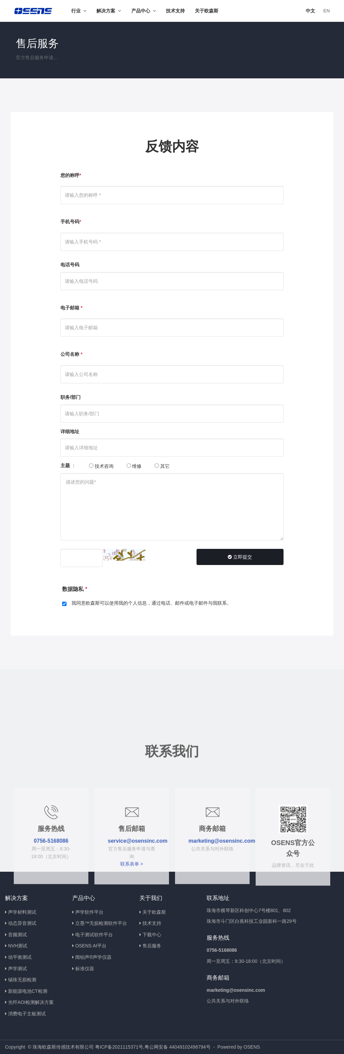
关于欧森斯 (154, 912)
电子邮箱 (71, 307)
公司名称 (71, 354)
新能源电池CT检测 (27, 991)
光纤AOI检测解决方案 (31, 1002)
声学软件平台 (89, 912)
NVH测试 (18, 945)
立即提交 (240, 557)
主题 (65, 465)
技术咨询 (101, 466)
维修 (134, 466)
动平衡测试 (20, 957)
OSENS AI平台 (90, 945)
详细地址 (69, 431)
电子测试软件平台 (94, 934)
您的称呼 (70, 175)
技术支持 (151, 923)
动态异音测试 (22, 923)
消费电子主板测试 (27, 1013)
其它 (162, 466)
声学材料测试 (22, 912)
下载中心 (151, 934)
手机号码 (70, 221)
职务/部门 (70, 397)
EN (326, 10)
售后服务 (151, 945)
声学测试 (17, 968)
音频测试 (17, 934)
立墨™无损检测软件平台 (101, 923)
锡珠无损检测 (22, 979)
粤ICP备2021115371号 (119, 1047)
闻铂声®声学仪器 (93, 957)
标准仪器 (84, 968)
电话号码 (69, 264)
